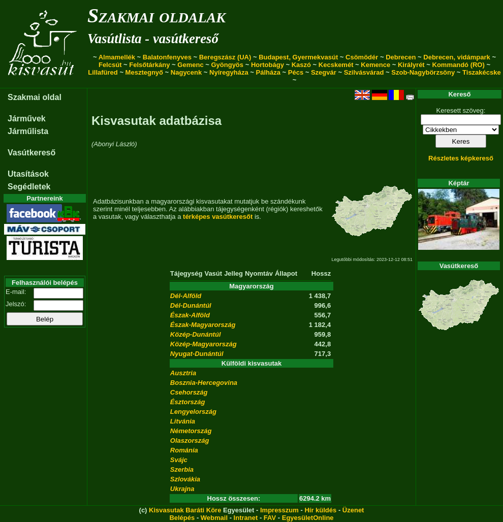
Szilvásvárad (364, 72)
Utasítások (28, 174)
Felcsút (110, 65)
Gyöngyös (227, 65)
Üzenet (353, 510)
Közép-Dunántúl (195, 334)
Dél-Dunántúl (190, 305)
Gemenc (190, 65)
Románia (184, 450)
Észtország (187, 402)
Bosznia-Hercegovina (203, 382)
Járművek (27, 118)
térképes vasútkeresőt (218, 216)
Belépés (182, 517)
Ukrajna (182, 489)
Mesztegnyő (144, 72)
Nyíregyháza (228, 72)
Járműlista (28, 131)
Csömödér (361, 57)
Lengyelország (193, 411)
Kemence (375, 65)
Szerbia (182, 469)
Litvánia (182, 421)
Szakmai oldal (34, 97)
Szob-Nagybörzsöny (423, 72)
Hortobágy (267, 65)
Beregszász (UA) (225, 57)
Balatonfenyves (167, 57)
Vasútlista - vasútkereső (152, 38)
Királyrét (411, 65)
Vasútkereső (31, 152)
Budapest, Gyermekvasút (298, 57)
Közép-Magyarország (203, 344)
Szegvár (323, 72)
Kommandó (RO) (458, 65)
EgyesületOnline (308, 517)
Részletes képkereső (460, 158)
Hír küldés (320, 510)
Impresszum (279, 510)
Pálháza (268, 72)
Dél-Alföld (185, 296)
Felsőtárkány (149, 65)
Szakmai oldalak (156, 15)
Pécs (295, 72)
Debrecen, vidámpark (456, 57)
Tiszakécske (481, 72)
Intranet (246, 517)
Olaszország (189, 440)
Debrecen (401, 57)
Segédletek (29, 186)
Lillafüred (103, 72)
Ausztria (183, 373)
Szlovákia (185, 479)
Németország (191, 431)
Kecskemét (336, 65)
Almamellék (117, 57)
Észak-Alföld (190, 315)
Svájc (178, 460)
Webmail (214, 517)
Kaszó (301, 65)
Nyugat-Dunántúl (197, 353)
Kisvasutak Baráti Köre (185, 510)
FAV (270, 517)
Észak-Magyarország (203, 325)
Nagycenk (186, 72)
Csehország (189, 392)
